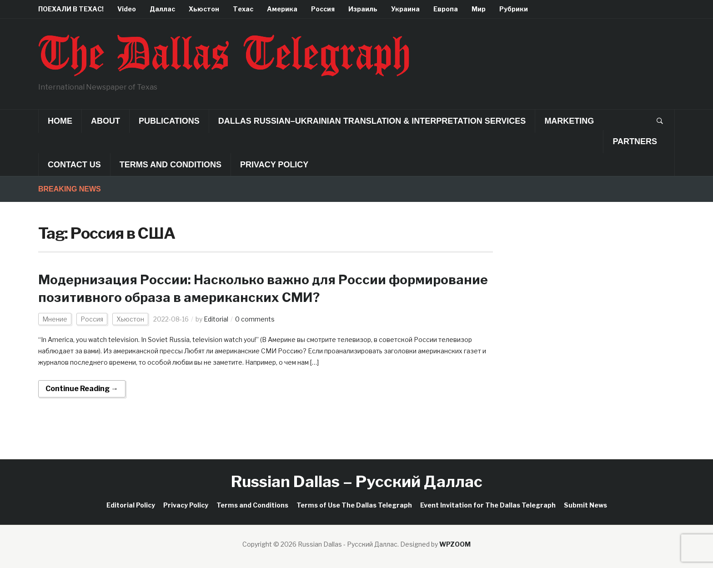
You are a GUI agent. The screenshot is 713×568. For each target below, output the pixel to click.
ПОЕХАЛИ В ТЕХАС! (71, 9)
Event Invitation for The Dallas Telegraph (488, 505)
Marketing (569, 121)
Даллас (162, 9)
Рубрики (513, 9)
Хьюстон (204, 9)
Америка (282, 9)
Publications (169, 121)
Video (126, 9)
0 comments (255, 319)
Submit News (585, 505)
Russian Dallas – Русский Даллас (356, 481)
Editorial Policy (130, 505)
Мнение (54, 319)
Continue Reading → (81, 388)
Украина (405, 9)
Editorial (216, 319)
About (105, 121)
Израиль (362, 9)
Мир (479, 9)
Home (60, 121)
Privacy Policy (274, 164)
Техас (243, 9)
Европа (445, 9)
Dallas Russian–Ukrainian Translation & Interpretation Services (372, 121)
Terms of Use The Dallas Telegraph (354, 505)
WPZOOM (455, 544)
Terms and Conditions (170, 164)
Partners (635, 141)
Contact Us (74, 164)
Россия (323, 9)
